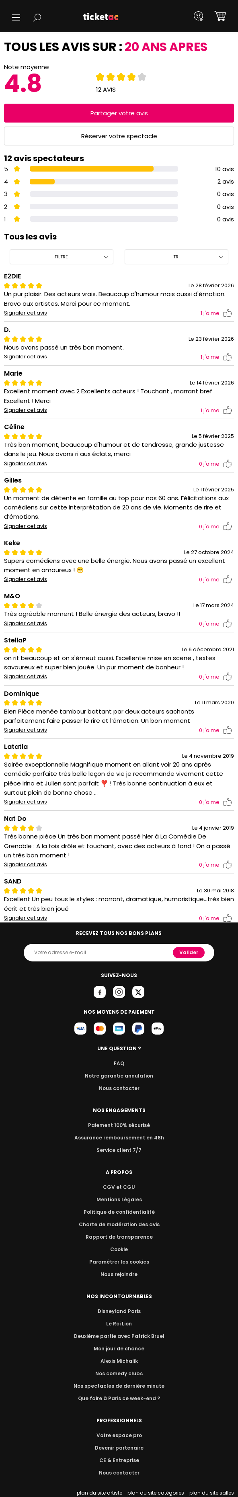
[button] (16, 17)
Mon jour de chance (119, 1348)
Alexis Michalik (119, 1361)
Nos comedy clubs (119, 1373)
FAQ (119, 1063)
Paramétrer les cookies (119, 1261)
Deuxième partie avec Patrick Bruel (119, 1336)
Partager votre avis (119, 113)
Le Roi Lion (119, 1323)
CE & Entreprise (119, 1460)
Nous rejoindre (119, 1274)
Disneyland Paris (119, 1311)
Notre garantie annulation (119, 1075)
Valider (189, 952)
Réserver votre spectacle (119, 136)
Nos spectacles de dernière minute (119, 1385)
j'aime (216, 313)
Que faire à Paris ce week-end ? (119, 1398)
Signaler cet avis (25, 313)
